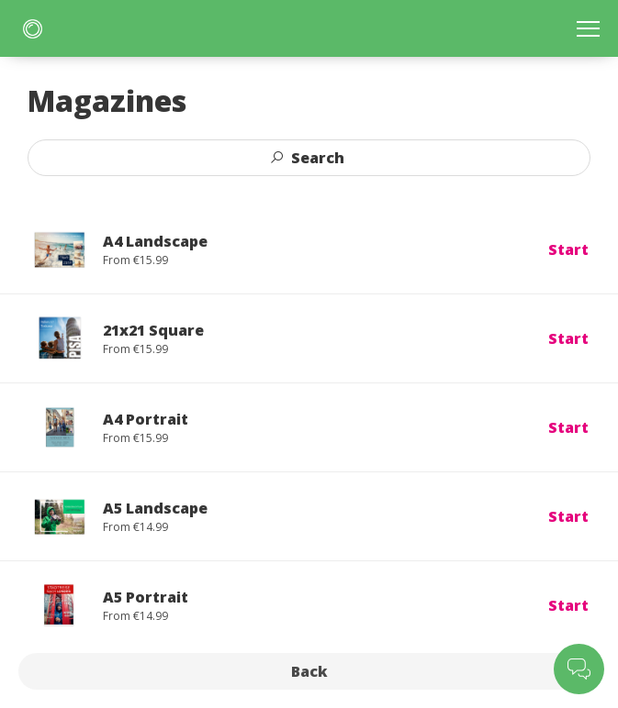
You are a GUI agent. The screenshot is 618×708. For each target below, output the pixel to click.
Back (309, 671)
